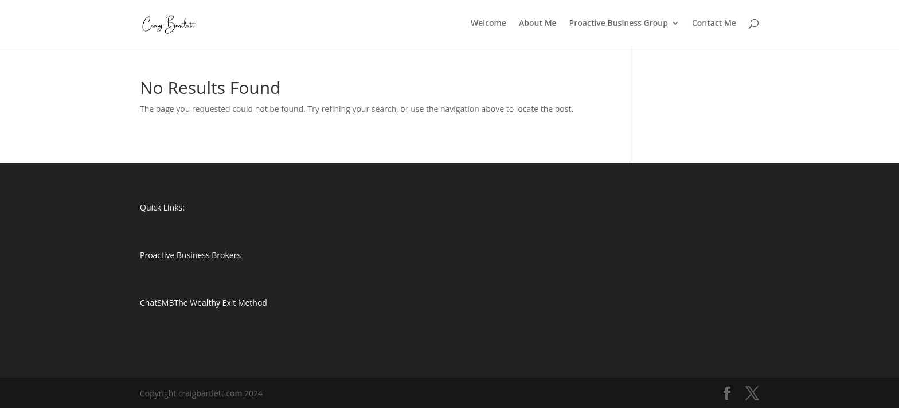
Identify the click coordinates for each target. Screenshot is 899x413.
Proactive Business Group (618, 23)
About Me (538, 23)
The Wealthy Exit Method (220, 302)
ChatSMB (157, 302)
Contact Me (714, 23)
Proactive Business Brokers (190, 255)
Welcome (488, 23)
